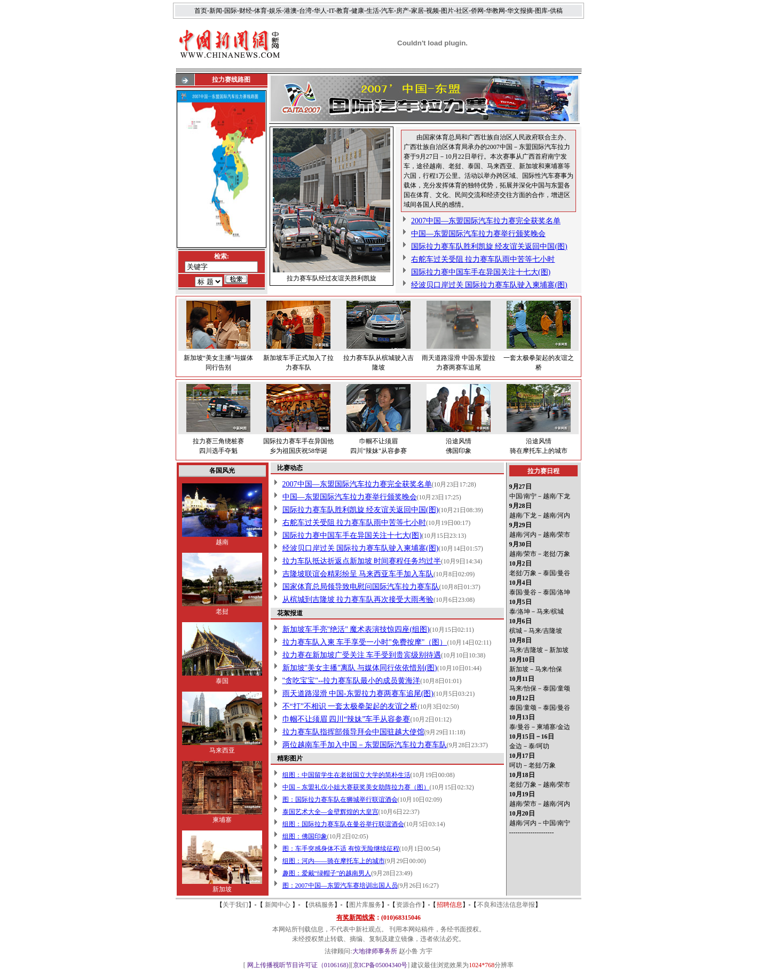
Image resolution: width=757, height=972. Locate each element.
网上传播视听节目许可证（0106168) (298, 965)
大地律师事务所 (374, 951)
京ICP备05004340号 (380, 965)
